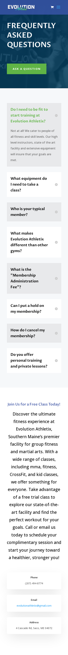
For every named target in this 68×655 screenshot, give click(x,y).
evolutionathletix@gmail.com (34, 605)
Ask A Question (27, 69)
